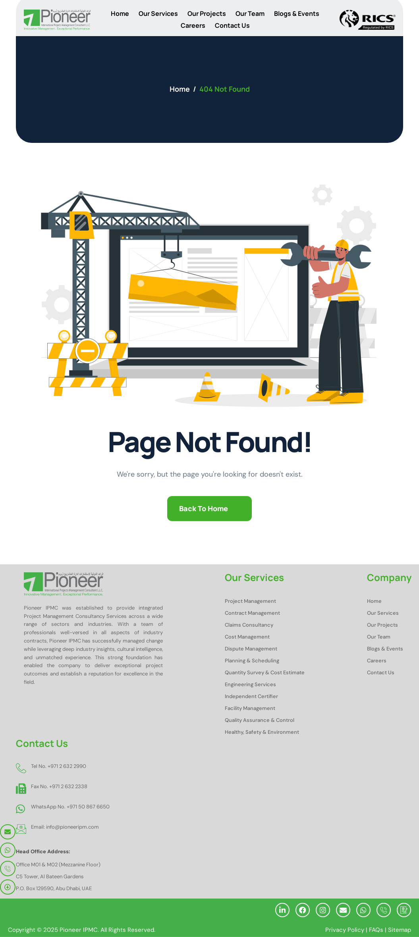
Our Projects (206, 13)
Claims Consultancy (249, 624)
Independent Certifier (251, 696)
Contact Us (232, 25)
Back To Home (203, 508)
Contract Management (252, 613)
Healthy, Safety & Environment (262, 732)
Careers (193, 25)
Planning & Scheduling (252, 660)
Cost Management (247, 636)
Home (120, 13)
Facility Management (250, 708)
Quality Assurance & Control (259, 720)
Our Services (158, 13)
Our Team (250, 13)
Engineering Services (250, 684)
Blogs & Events (296, 13)
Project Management (250, 601)
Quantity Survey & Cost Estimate (265, 672)
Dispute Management (251, 648)
